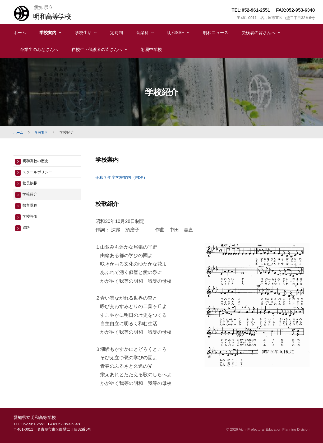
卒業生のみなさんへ (39, 49)
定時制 (116, 32)
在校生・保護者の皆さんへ (96, 49)
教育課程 (31, 208)
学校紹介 (31, 196)
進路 (26, 232)
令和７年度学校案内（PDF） (126, 177)
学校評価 (31, 220)
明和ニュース (215, 32)
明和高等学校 (55, 16)
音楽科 (142, 32)
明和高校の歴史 (38, 161)
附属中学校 (151, 49)
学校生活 (83, 32)
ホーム (19, 32)
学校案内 (47, 32)
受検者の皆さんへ (258, 32)
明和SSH (175, 32)
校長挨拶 (31, 185)
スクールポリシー (40, 173)
